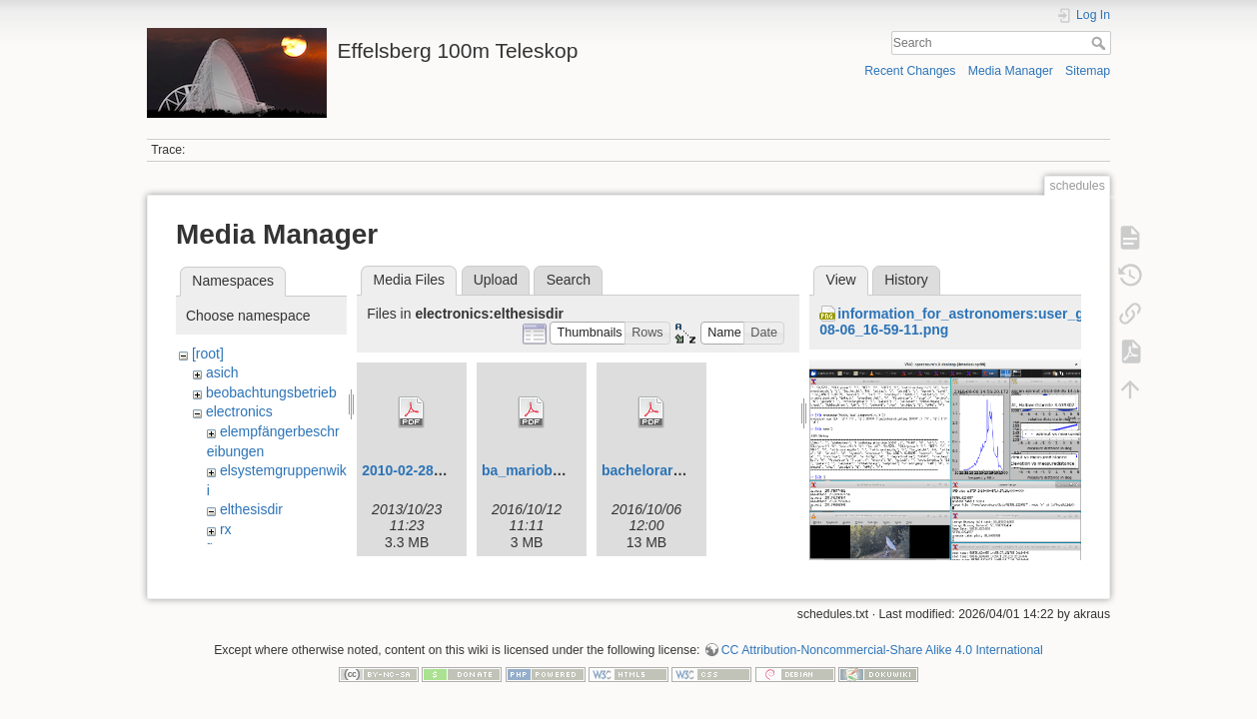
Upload (496, 280)
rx (226, 529)
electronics (239, 411)
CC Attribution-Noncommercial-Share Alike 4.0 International (882, 653)
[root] (208, 353)
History (906, 280)
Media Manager (1010, 71)
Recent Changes (909, 71)
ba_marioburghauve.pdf (561, 470)
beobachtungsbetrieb (271, 392)
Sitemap (1087, 71)
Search (1100, 43)
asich (222, 372)
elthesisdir (251, 509)
